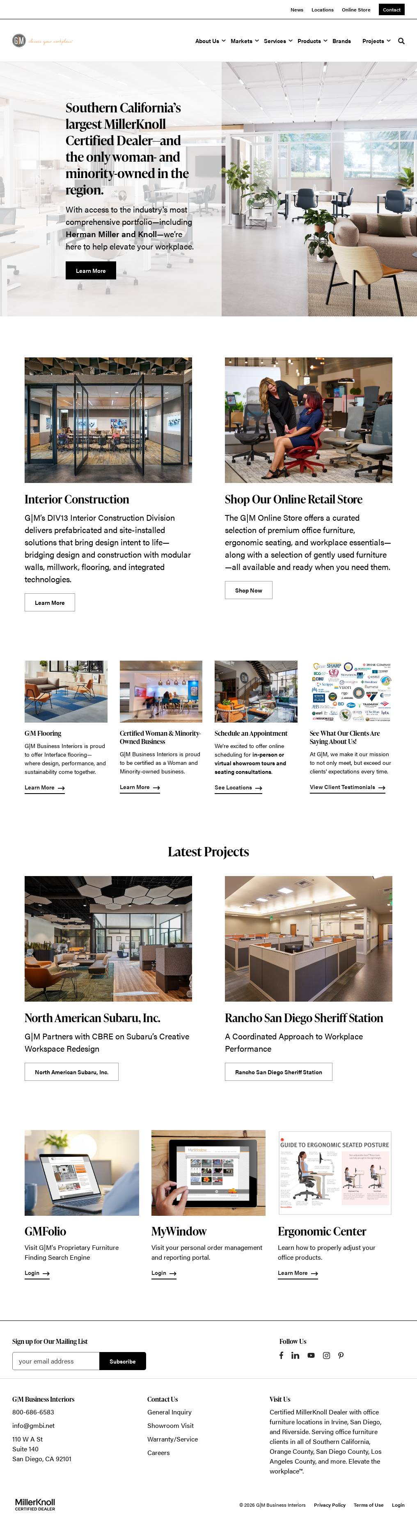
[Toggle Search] (401, 41)
